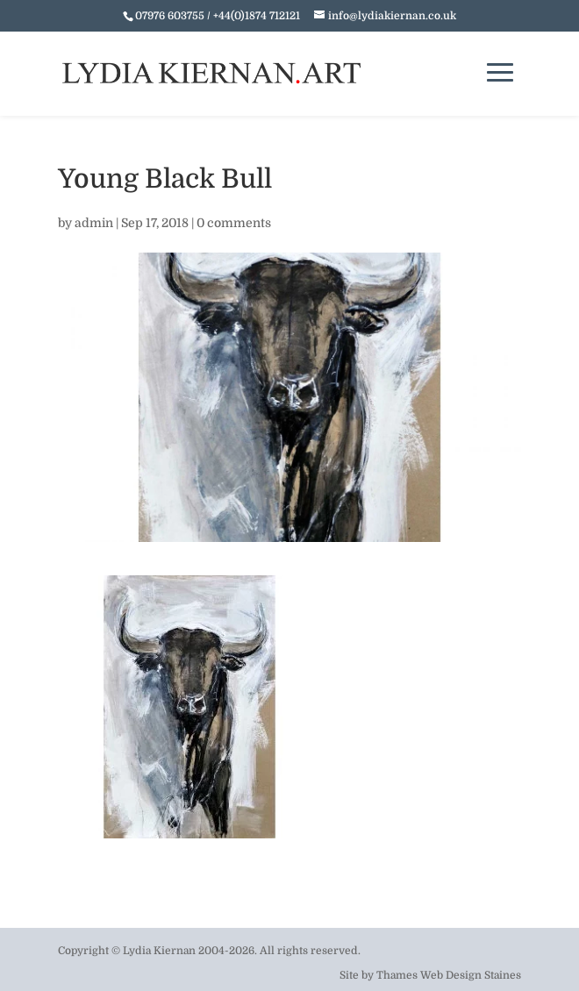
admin (94, 223)
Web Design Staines (470, 975)
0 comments (234, 223)
